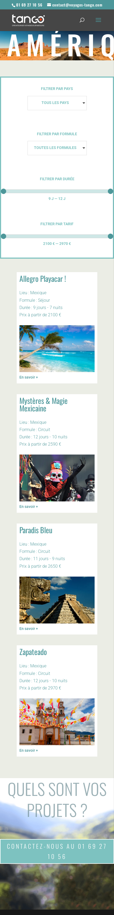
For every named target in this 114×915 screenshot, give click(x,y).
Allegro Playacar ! (42, 278)
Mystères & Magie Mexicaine (43, 404)
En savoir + (28, 377)
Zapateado (33, 651)
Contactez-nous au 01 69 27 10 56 (57, 851)
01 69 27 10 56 (29, 5)
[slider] (3, 191)
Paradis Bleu (35, 529)
